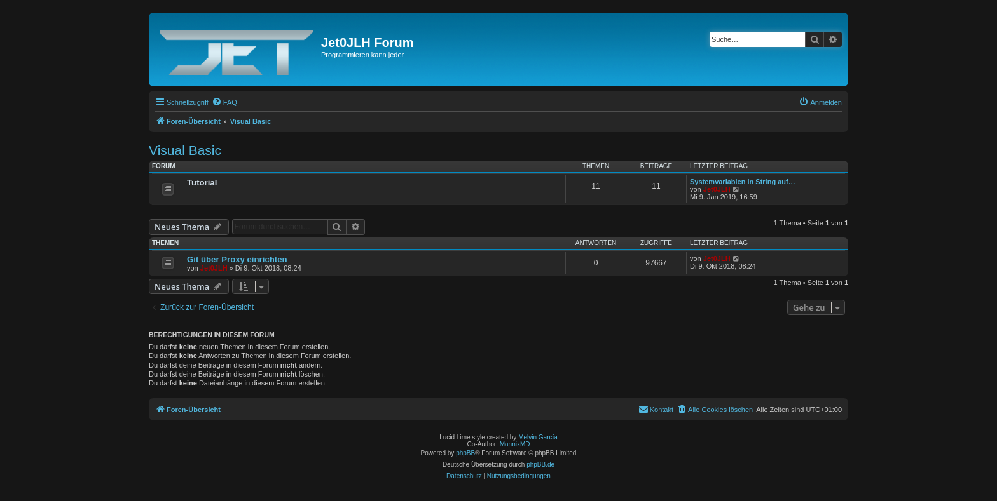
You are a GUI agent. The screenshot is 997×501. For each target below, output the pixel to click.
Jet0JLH (717, 189)
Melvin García (538, 437)
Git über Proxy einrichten (237, 259)
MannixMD (515, 444)
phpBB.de (540, 464)
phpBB (465, 453)
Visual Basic (185, 150)
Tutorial (202, 182)
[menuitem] (224, 102)
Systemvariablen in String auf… (742, 181)
